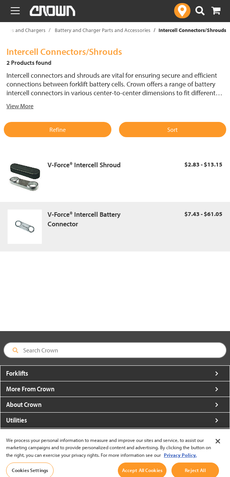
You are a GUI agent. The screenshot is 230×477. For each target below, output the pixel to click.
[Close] (217, 444)
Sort (172, 129)
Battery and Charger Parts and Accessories (103, 30)
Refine (57, 129)
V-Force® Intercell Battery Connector (84, 219)
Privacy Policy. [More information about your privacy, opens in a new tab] (180, 458)
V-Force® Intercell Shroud (84, 164)
